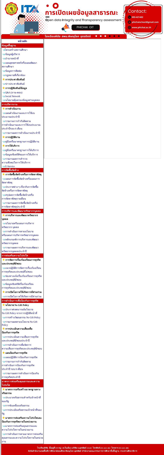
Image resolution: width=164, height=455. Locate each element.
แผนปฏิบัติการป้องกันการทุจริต (21, 357)
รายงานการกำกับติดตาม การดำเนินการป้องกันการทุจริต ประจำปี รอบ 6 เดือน (18, 365)
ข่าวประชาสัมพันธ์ (15, 84)
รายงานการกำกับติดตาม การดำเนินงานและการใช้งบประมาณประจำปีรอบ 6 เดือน (21, 125)
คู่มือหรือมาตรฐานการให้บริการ (22, 150)
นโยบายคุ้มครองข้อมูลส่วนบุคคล (22, 100)
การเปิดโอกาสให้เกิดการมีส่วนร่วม (23, 296)
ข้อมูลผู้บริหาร (12, 54)
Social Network (12, 96)
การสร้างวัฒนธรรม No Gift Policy (22, 317)
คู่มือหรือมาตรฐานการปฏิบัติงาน (22, 141)
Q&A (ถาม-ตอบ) (13, 92)
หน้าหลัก (22, 41)
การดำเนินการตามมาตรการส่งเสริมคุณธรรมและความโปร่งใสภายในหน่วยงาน (22, 438)
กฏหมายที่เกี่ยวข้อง (15, 75)
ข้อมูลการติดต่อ (13, 71)
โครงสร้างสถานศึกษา (16, 50)
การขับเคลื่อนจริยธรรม (17, 405)
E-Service (10, 166)
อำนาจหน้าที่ (12, 58)
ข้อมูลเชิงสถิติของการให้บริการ (21, 154)
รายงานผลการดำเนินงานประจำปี (22, 133)
